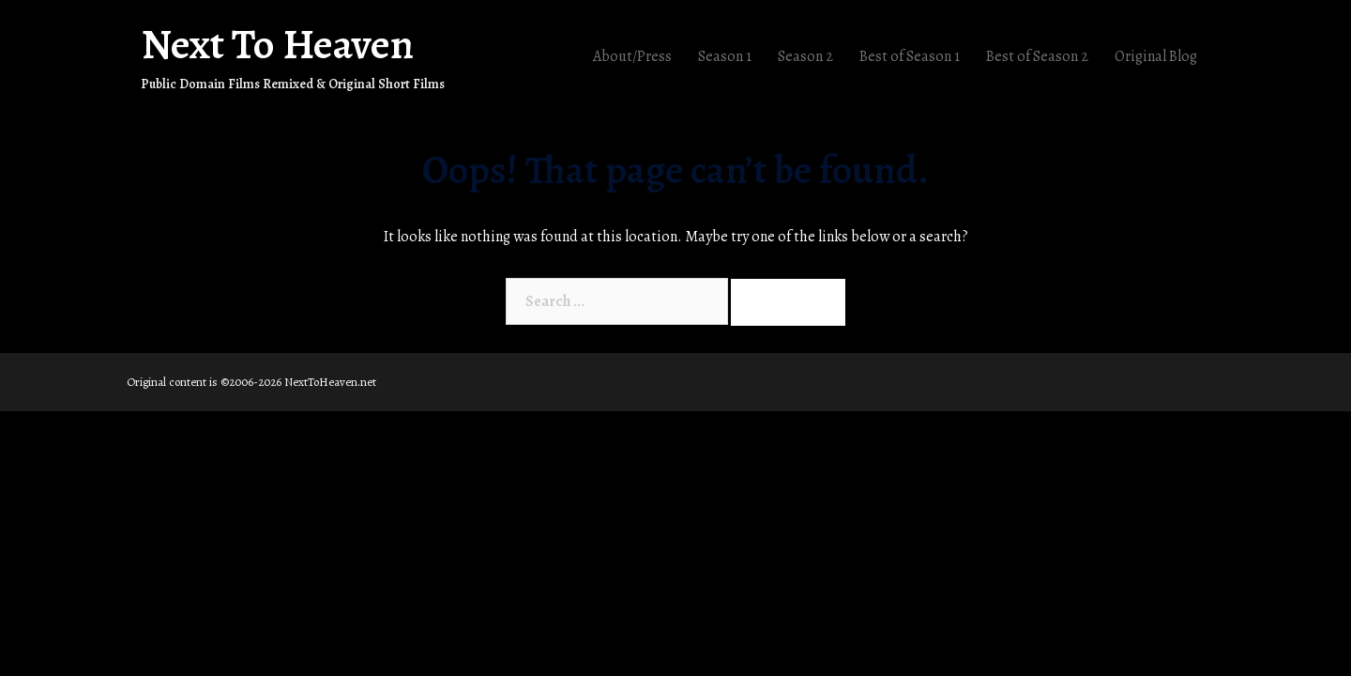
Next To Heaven (277, 44)
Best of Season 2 (1037, 56)
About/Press (632, 56)
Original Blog (1156, 56)
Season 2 (805, 56)
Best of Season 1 (909, 56)
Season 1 (724, 56)
